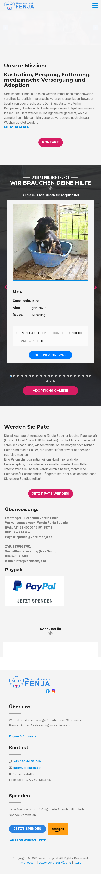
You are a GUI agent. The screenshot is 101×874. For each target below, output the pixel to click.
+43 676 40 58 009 (27, 761)
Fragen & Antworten (23, 736)
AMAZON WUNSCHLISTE (28, 840)
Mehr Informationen (50, 355)
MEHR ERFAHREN (16, 127)
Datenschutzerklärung (55, 863)
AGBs (77, 863)
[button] (50, 142)
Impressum (28, 863)
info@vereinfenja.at (27, 768)
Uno (18, 291)
